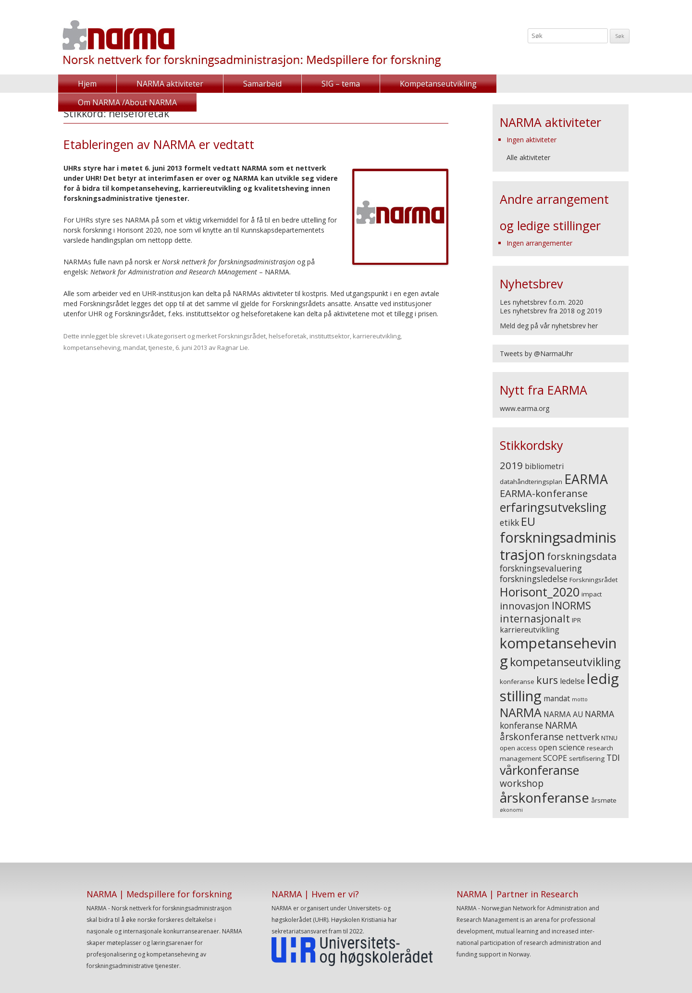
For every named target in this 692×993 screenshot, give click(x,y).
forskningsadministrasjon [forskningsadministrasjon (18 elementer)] (558, 546)
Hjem (87, 83)
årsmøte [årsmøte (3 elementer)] (604, 800)
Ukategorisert (166, 336)
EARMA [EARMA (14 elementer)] (586, 479)
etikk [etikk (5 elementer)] (509, 522)
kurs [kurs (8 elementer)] (547, 680)
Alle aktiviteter (528, 157)
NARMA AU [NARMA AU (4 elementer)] (563, 714)
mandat (134, 347)
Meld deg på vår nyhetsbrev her (549, 325)
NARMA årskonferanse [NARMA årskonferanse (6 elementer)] (538, 731)
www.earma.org (524, 408)
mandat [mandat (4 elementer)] (557, 698)
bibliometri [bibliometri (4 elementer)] (544, 466)
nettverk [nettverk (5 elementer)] (582, 737)
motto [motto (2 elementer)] (580, 699)
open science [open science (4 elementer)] (562, 747)
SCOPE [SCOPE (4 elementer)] (555, 758)
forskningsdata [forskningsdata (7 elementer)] (582, 556)
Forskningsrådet (242, 336)
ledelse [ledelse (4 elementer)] (572, 681)
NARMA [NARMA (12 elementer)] (521, 712)
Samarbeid (261, 83)
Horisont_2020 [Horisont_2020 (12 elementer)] (540, 591)
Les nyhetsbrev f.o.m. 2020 (541, 302)
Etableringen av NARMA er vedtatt (158, 144)
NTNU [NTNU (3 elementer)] (609, 737)
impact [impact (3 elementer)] (591, 594)
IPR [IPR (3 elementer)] (576, 620)
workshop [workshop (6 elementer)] (522, 783)
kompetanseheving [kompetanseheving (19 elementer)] (558, 651)
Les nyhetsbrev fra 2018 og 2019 (551, 310)
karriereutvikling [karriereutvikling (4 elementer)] (529, 629)
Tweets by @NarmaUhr (536, 353)
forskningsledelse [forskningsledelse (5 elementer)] (534, 578)
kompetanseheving (91, 347)
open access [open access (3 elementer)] (518, 748)
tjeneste (160, 347)
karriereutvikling (376, 336)
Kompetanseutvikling (436, 83)
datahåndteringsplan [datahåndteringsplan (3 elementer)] (531, 481)
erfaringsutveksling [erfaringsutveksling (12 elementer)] (553, 507)
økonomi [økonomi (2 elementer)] (511, 810)
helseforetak (288, 336)
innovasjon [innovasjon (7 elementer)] (525, 605)
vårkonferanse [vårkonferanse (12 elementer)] (539, 770)
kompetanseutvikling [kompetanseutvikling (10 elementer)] (565, 662)
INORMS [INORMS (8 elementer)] (571, 605)
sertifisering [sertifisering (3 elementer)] (587, 758)
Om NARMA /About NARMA (564, 83)
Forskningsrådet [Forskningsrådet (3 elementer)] (593, 579)
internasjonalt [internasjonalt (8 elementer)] (535, 618)
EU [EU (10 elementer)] (528, 521)
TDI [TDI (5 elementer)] (613, 757)
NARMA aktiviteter (169, 83)
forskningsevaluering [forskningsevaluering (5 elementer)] (541, 568)
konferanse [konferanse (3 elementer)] (517, 681)
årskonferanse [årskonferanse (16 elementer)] (544, 797)
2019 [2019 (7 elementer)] (511, 465)
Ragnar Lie (232, 347)
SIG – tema (340, 83)
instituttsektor (329, 336)
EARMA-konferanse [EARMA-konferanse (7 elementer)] (544, 493)
